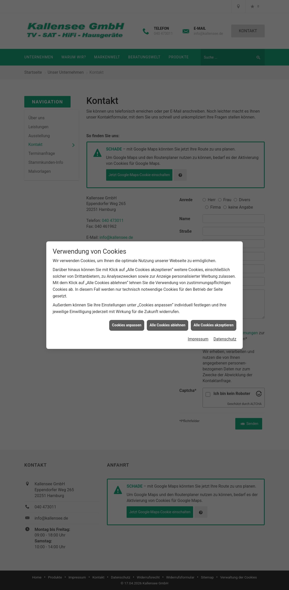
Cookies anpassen (126, 314)
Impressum (198, 327)
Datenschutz (225, 327)
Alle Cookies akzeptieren (214, 314)
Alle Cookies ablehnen (167, 314)
